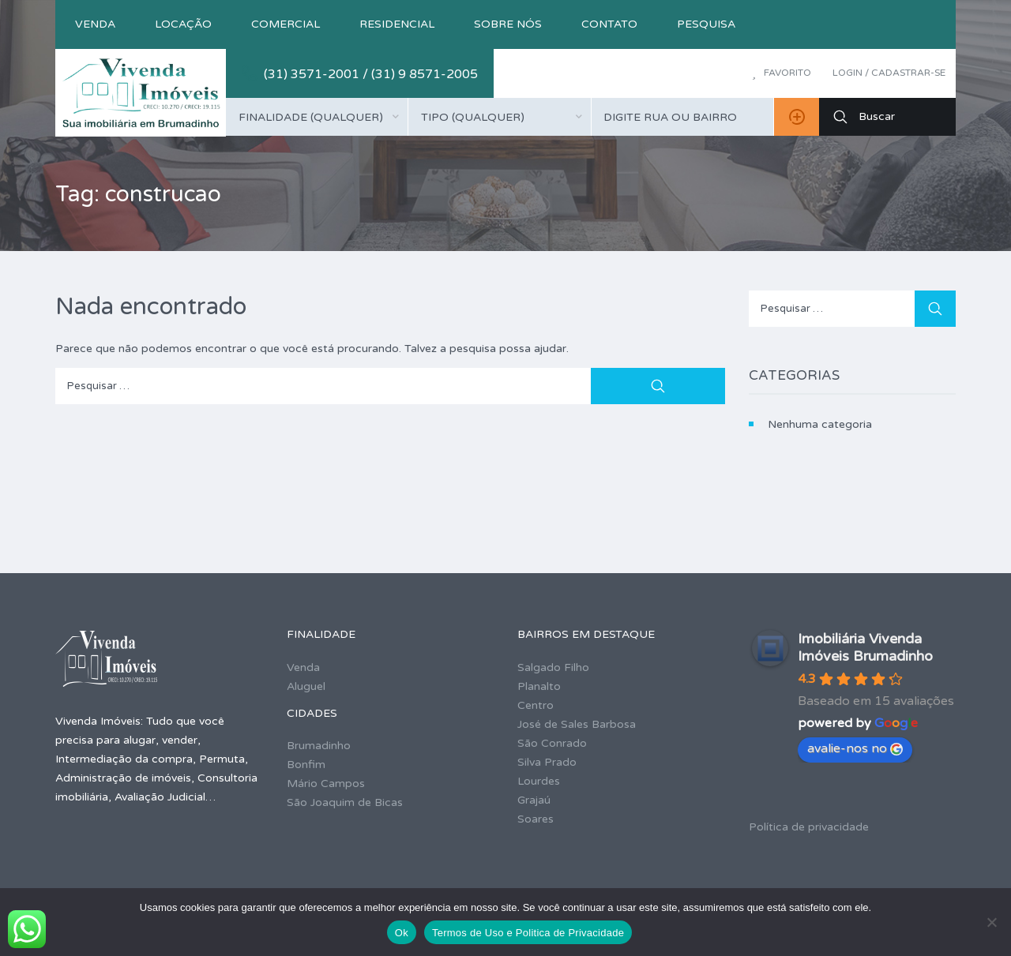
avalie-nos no (855, 748)
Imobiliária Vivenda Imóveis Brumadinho (865, 647)
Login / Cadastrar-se (888, 72)
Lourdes (538, 781)
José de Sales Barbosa (576, 724)
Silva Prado (547, 762)
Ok (401, 933)
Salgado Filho (553, 667)
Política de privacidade (809, 827)
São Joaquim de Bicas (345, 802)
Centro (535, 705)
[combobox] (317, 117)
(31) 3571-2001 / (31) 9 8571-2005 (371, 74)
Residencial (396, 24)
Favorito (781, 72)
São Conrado (552, 743)
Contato (609, 24)
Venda (95, 24)
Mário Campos (326, 783)
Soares (535, 819)
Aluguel (306, 686)
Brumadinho (319, 745)
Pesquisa (706, 24)
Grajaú (534, 800)
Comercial (285, 24)
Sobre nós (508, 24)
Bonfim (306, 764)
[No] (991, 922)
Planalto (539, 686)
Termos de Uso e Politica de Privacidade (528, 933)
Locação (183, 24)
